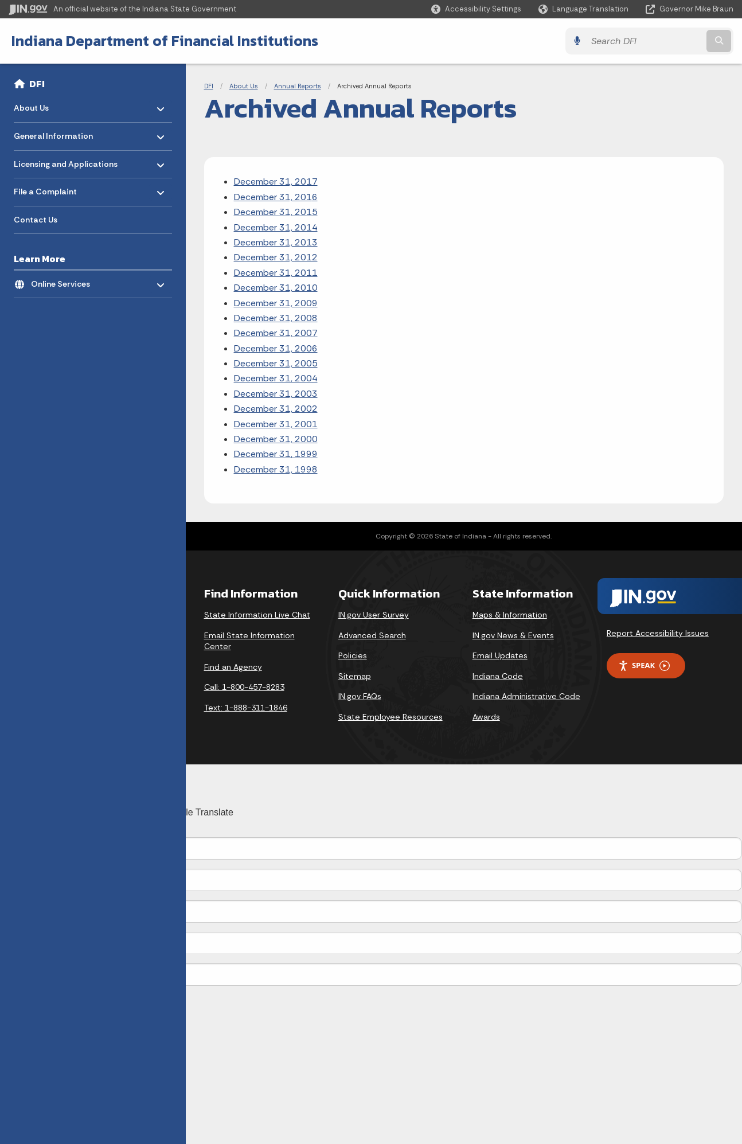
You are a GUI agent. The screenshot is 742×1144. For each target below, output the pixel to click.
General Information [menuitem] (53, 133)
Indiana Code (497, 676)
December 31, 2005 (276, 363)
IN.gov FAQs (359, 696)
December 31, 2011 (276, 273)
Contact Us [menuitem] (35, 219)
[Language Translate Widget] (584, 9)
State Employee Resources (390, 717)
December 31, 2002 (276, 409)
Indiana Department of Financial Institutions (164, 41)
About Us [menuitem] (47, 105)
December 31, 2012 (276, 257)
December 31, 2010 (276, 288)
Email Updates (500, 655)
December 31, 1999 (276, 454)
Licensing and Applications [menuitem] (66, 161)
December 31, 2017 (276, 181)
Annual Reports (297, 86)
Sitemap (354, 676)
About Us (243, 86)
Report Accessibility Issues (658, 633)
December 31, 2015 (276, 212)
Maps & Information (509, 615)
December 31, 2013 (276, 242)
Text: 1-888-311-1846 (245, 707)
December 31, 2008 (276, 318)
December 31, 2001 (276, 424)
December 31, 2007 (276, 333)
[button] (476, 8)
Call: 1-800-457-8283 (244, 687)
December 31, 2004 (276, 378)
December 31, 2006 (276, 348)
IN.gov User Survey (373, 615)
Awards (486, 717)
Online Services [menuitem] (64, 280)
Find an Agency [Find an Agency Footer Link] (233, 667)
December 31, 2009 (276, 303)
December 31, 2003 (276, 394)
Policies (352, 655)
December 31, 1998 (276, 469)
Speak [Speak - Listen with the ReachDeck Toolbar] (644, 665)
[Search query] (645, 41)
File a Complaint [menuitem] (47, 189)
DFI (37, 83)
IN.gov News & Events (513, 635)
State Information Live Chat (257, 615)
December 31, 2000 (276, 439)
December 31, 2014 (276, 227)
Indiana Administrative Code (526, 696)
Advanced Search (372, 635)
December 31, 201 (273, 197)
